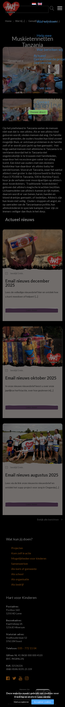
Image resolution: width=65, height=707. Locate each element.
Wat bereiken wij (19, 21)
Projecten (11, 548)
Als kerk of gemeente (17, 565)
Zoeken (52, 9)
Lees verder (44, 696)
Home (7, 21)
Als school (11, 570)
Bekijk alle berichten (49, 519)
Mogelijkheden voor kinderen (21, 557)
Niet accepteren (21, 702)
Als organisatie (13, 574)
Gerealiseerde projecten (33, 21)
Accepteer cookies (42, 702)
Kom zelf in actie (14, 552)
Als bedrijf (11, 578)
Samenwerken (13, 561)
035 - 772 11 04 (26, 641)
